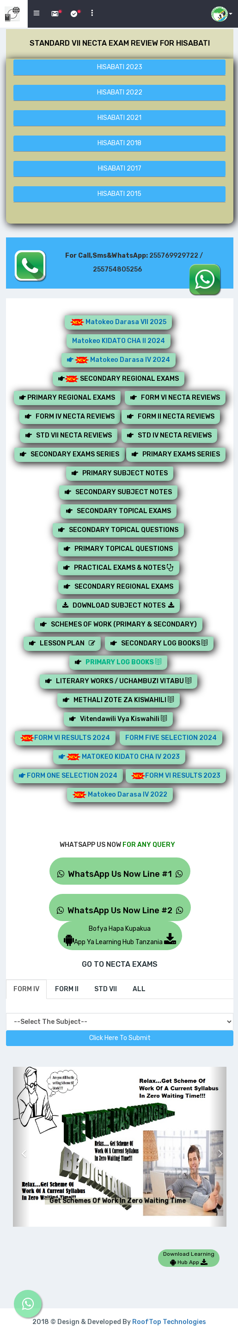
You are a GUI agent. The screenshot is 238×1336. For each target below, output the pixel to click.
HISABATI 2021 (119, 118)
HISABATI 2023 (119, 67)
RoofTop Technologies (169, 1322)
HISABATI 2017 (119, 168)
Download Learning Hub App (188, 1258)
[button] (21, 1147)
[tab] (26, 989)
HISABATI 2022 (119, 92)
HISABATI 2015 (119, 194)
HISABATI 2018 (119, 143)
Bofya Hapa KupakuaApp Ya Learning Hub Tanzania (120, 935)
